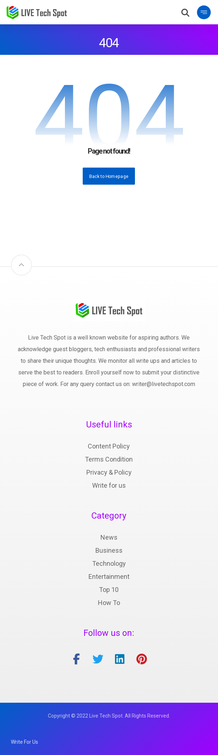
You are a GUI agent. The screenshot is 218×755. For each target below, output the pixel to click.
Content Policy (109, 446)
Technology (109, 563)
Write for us (109, 485)
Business (109, 550)
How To (109, 602)
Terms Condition (109, 459)
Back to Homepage (108, 175)
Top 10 (109, 589)
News (109, 537)
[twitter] (98, 659)
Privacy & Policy (109, 472)
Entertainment (109, 576)
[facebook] (76, 659)
